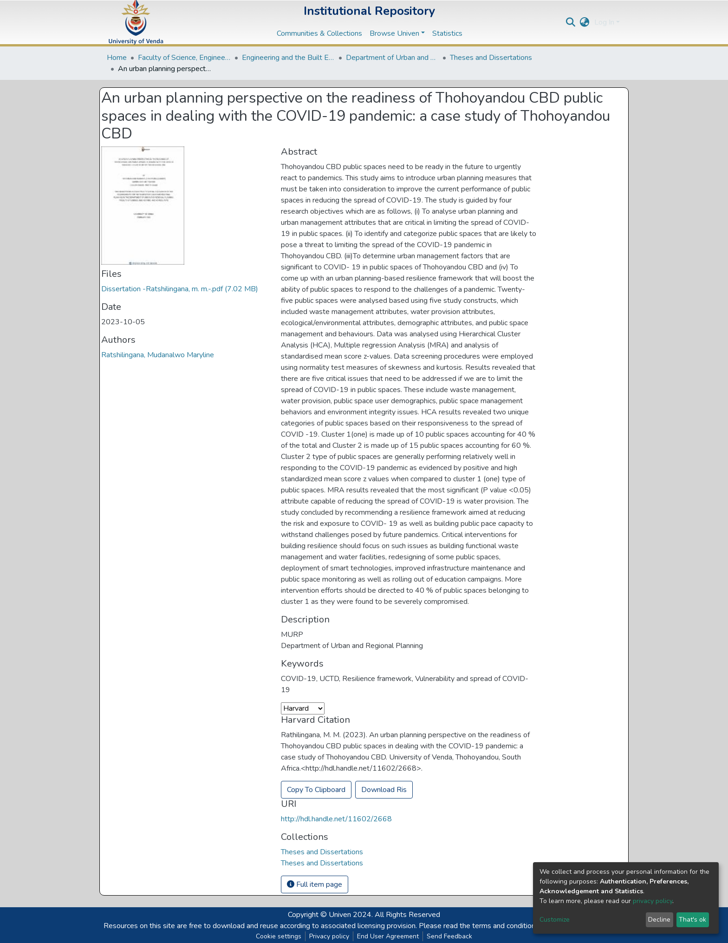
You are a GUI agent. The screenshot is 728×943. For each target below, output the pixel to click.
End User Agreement (388, 936)
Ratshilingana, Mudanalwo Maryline (157, 355)
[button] (584, 22)
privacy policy (652, 901)
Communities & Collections (319, 33)
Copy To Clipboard (316, 790)
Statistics (447, 33)
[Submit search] (571, 22)
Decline (659, 919)
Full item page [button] (314, 884)
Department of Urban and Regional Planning (392, 57)
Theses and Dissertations (491, 57)
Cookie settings (278, 936)
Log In (604, 22)
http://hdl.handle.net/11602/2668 (336, 819)
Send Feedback (449, 936)
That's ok (692, 919)
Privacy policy (329, 936)
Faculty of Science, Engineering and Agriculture (184, 57)
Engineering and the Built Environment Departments (288, 57)
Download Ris (384, 790)
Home (117, 57)
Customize (555, 919)
